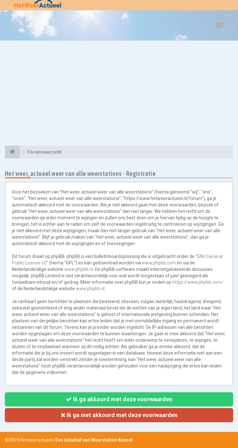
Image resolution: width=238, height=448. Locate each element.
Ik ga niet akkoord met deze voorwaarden (119, 415)
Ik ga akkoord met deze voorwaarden (119, 399)
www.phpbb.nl (78, 269)
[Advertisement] (119, 94)
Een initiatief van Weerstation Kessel (94, 440)
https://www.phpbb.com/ (197, 282)
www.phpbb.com (159, 262)
